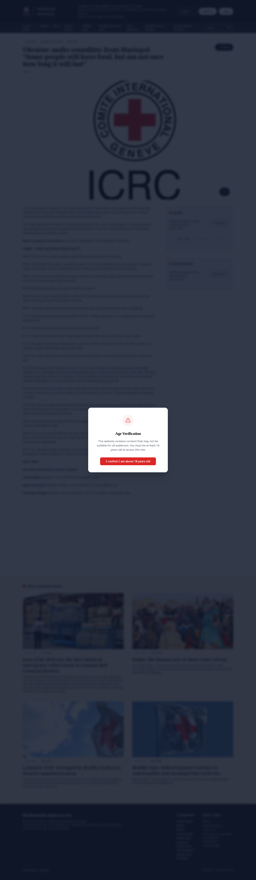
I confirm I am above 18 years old (128, 461)
